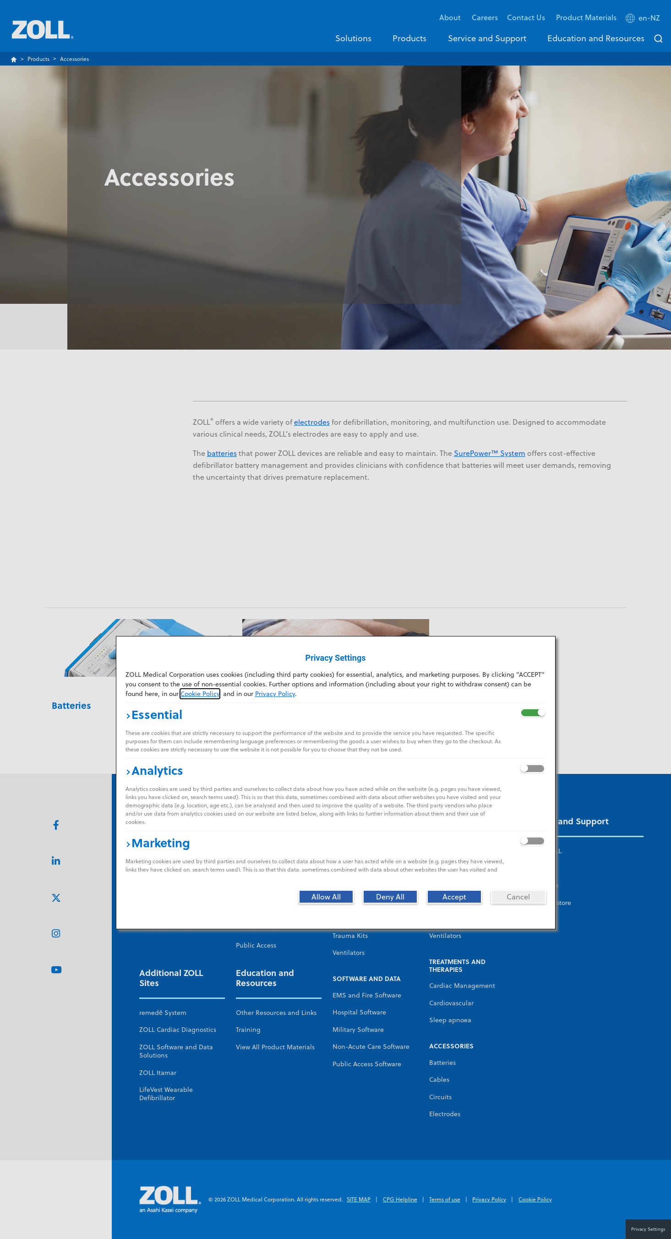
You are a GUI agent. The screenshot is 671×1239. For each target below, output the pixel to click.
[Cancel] (518, 897)
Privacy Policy (275, 693)
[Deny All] (390, 897)
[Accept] (454, 897)
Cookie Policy (199, 693)
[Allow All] (326, 897)
